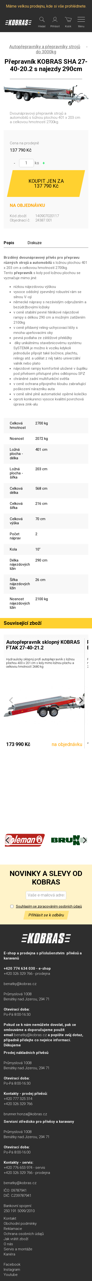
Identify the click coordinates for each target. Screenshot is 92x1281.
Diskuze (34, 242)
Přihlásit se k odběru (46, 915)
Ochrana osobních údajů (24, 1234)
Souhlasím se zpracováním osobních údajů (49, 906)
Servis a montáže (18, 1249)
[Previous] (7, 840)
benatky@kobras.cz (20, 984)
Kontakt (10, 1218)
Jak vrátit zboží (16, 1239)
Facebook (12, 1264)
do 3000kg (46, 51)
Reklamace (13, 1228)
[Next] (80, 700)
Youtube (11, 1274)
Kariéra (9, 1254)
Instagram (12, 1269)
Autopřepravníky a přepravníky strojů (44, 46)
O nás (8, 1244)
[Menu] (81, 22)
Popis (9, 242)
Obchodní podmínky (20, 1223)
